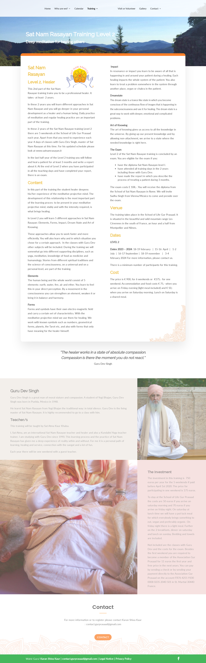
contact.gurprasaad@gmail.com (79, 658)
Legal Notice (106, 658)
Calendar (79, 9)
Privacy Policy (123, 658)
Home (48, 9)
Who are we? (62, 9)
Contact (153, 9)
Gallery (141, 9)
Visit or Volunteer (125, 9)
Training (92, 9)
